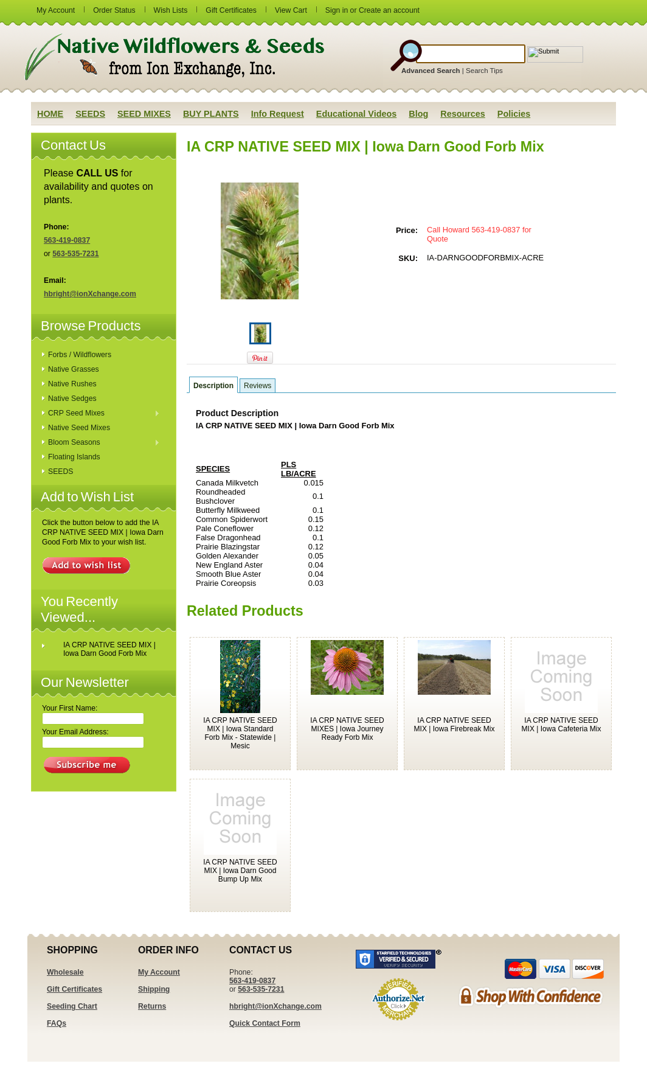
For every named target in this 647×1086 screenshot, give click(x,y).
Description (213, 385)
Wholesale (65, 972)
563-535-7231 (75, 253)
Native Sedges (72, 398)
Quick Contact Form (264, 1023)
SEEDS (60, 471)
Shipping (154, 989)
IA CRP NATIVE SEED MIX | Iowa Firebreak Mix (454, 724)
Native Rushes (72, 384)
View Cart (291, 10)
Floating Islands (74, 457)
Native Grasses (73, 369)
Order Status (114, 10)
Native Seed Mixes (79, 427)
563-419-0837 (67, 240)
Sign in (336, 10)
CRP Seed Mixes (101, 414)
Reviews (257, 385)
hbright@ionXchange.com (90, 294)
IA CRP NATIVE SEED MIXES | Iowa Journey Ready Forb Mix (347, 729)
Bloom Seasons (101, 443)
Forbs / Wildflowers (79, 354)
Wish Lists (171, 10)
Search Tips (484, 70)
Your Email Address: (75, 732)
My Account (55, 10)
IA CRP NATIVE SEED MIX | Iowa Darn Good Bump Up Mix (240, 870)
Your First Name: (69, 708)
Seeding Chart (72, 1006)
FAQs (56, 1023)
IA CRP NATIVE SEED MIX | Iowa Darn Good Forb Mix (109, 649)
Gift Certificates (231, 10)
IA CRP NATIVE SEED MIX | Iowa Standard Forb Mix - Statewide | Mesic (240, 733)
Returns (152, 1006)
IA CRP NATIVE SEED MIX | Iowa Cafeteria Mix (561, 724)
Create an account (389, 10)
